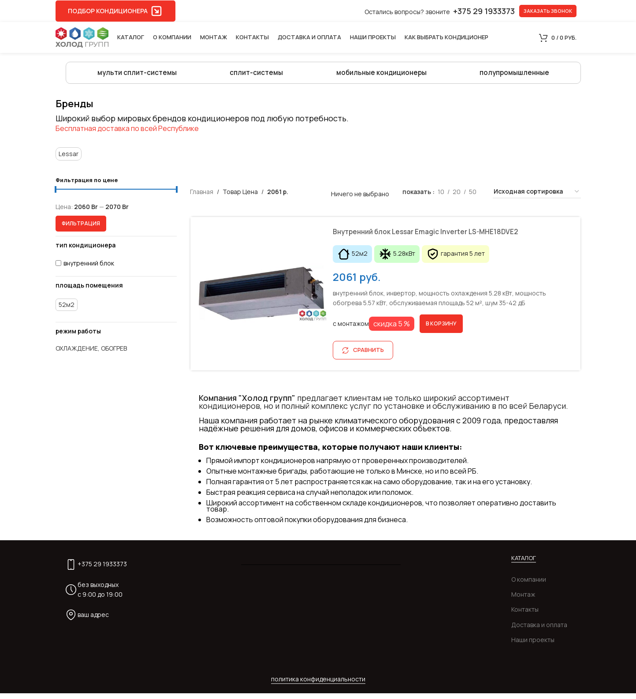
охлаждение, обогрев (91, 354)
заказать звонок (548, 10)
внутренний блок (88, 268)
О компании (528, 585)
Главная (201, 196)
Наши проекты (532, 645)
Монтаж (523, 600)
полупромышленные (514, 75)
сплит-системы (255, 75)
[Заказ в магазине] (537, 197)
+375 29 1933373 (102, 569)
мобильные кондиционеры (380, 75)
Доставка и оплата (539, 630)
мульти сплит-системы (137, 75)
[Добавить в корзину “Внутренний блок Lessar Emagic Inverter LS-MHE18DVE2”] (442, 329)
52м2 (66, 310)
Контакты (525, 615)
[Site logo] (82, 37)
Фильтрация (81, 228)
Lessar (68, 158)
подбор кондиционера (115, 11)
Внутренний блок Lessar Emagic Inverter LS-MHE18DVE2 (442, 237)
